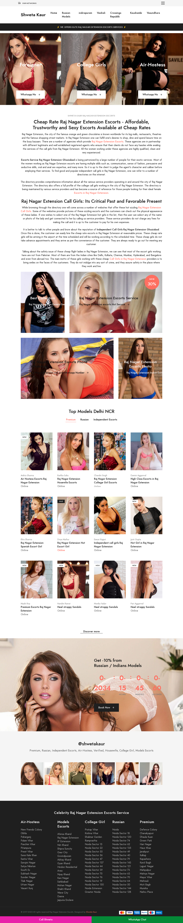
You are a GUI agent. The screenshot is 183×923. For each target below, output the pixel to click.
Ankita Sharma (27, 475)
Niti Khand (62, 845)
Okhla (24, 833)
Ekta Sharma (26, 539)
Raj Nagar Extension (68, 837)
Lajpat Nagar (147, 866)
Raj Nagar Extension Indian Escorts (148, 372)
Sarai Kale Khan (29, 855)
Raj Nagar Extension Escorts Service (51, 304)
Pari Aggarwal (137, 603)
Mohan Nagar (64, 885)
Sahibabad (62, 881)
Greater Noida (92, 892)
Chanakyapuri (147, 833)
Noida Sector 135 (121, 848)
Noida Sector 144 (121, 888)
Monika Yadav (100, 603)
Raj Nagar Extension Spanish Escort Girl (32, 544)
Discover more (91, 631)
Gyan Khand (63, 863)
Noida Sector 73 (121, 870)
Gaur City (62, 852)
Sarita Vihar (27, 859)
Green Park (146, 840)
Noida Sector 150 (94, 884)
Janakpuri (144, 851)
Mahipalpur (145, 870)
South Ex (25, 870)
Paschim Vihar (28, 844)
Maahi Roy (25, 603)
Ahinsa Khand (64, 834)
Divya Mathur (63, 539)
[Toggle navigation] (163, 3)
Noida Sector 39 (94, 870)
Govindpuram (64, 856)
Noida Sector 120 (121, 837)
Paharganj (26, 837)
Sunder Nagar (28, 877)
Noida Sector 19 (93, 881)
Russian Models (66, 14)
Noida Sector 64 (121, 881)
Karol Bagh (145, 862)
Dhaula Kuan (146, 837)
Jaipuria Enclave (65, 900)
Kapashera (145, 859)
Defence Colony (148, 829)
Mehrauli (144, 881)
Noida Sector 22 (94, 848)
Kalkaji (143, 855)
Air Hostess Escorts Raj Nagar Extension (34, 480)
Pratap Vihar (91, 829)
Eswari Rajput (100, 539)
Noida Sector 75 (93, 873)
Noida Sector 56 (94, 855)
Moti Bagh (145, 884)
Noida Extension (93, 888)
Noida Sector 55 (94, 851)
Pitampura (26, 848)
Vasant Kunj (27, 888)
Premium (71, 419)
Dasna (60, 896)
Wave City (62, 892)
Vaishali (101, 13)
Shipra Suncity (64, 848)
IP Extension (63, 841)
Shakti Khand (64, 889)
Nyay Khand (63, 874)
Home (54, 13)
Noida (115, 829)
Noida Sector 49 (121, 851)
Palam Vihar (27, 840)
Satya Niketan (28, 866)
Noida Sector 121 (121, 866)
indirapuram (85, 13)
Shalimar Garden (93, 837)
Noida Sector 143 (121, 862)
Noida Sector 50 (121, 884)
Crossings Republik (115, 14)
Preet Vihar (27, 851)
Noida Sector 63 (121, 873)
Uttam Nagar (27, 884)
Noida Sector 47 (93, 859)
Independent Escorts (105, 419)
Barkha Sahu (63, 475)
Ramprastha (91, 840)
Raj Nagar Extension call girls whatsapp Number (60, 372)
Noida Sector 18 (121, 833)
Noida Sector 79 (121, 859)
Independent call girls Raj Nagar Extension (108, 544)
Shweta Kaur (33, 15)
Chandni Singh (100, 475)
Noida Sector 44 (94, 866)
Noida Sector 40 (121, 855)
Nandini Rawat (64, 603)
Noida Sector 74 (121, 840)
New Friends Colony (31, 829)
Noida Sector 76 (93, 877)
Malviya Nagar (147, 873)
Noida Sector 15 (93, 844)
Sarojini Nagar (28, 862)
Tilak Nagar (27, 881)
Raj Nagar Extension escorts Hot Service (104, 304)
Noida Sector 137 (94, 862)
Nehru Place (146, 892)
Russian (84, 419)
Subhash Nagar (29, 873)
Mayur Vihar (146, 877)
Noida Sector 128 (121, 892)
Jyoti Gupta (136, 539)
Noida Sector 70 (121, 877)
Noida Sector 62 (121, 844)
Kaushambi (136, 13)
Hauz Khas (145, 848)
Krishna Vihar (91, 833)
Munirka (144, 888)
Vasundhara (153, 13)
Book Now (106, 707)
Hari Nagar (145, 844)
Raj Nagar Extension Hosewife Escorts (68, 480)
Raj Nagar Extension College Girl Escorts (105, 480)
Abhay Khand (64, 859)
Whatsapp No (30, 94)
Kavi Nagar (63, 878)
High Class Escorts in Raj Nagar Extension (144, 480)
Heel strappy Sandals (69, 607)
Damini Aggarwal (138, 475)
